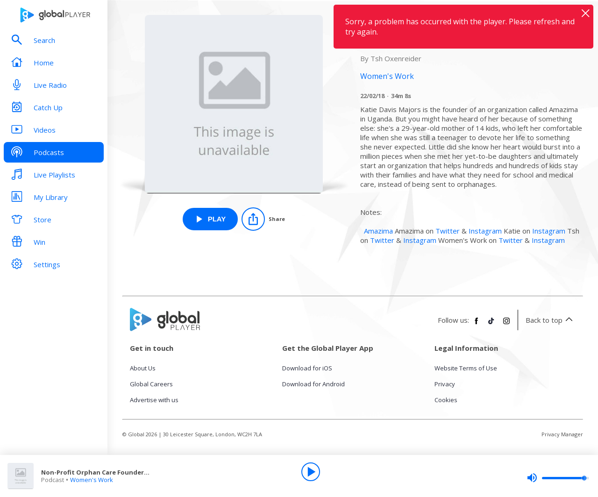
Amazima (378, 230)
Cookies (445, 400)
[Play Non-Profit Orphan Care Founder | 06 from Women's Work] (210, 219)
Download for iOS (307, 368)
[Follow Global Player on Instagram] (506, 324)
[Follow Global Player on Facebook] (476, 324)
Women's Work (91, 480)
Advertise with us (154, 400)
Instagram (485, 230)
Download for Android (313, 384)
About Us (143, 368)
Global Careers (151, 384)
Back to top (551, 319)
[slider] (558, 477)
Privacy (444, 384)
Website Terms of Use (465, 368)
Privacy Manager (562, 434)
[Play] (310, 471)
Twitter (447, 230)
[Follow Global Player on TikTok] (491, 324)
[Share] (263, 219)
